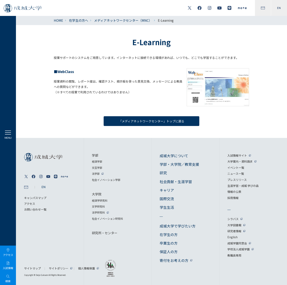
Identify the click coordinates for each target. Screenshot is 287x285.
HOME (58, 20)
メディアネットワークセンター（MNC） (123, 20)
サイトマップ (32, 268)
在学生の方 (169, 234)
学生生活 (167, 207)
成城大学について (174, 155)
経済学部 (97, 161)
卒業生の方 (169, 243)
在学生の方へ (78, 20)
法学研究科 (98, 212)
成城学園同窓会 (237, 243)
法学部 (96, 174)
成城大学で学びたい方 (178, 225)
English (232, 237)
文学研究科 (98, 206)
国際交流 (167, 198)
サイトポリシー (58, 268)
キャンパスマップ (35, 198)
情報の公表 (234, 192)
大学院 (96, 194)
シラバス (233, 219)
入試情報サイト (237, 155)
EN (279, 8)
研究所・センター (104, 232)
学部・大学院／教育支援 (179, 164)
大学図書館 (234, 225)
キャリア (167, 190)
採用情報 (233, 198)
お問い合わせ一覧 (35, 209)
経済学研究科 (99, 200)
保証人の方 (169, 251)
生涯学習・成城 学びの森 (243, 186)
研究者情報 (234, 231)
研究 (163, 172)
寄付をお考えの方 (174, 260)
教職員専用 (234, 255)
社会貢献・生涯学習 (176, 181)
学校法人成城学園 (238, 249)
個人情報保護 (86, 268)
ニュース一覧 (235, 174)
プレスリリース (237, 180)
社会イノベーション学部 (106, 180)
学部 (95, 155)
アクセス (29, 204)
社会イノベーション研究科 (107, 219)
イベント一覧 (235, 168)
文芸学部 (97, 168)
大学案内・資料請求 (240, 161)
